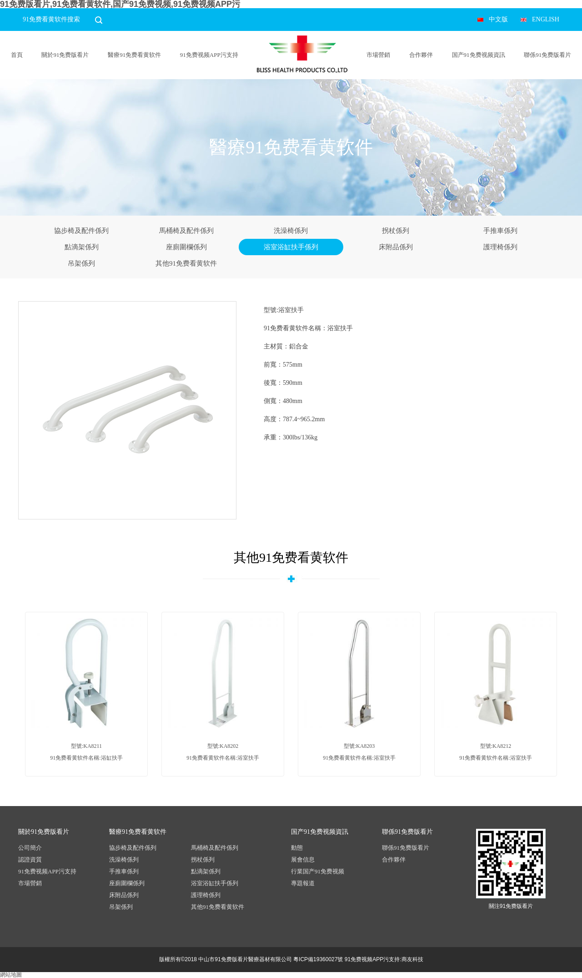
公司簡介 (30, 847)
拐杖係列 (395, 230)
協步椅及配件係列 (81, 230)
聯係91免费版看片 (547, 54)
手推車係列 (500, 230)
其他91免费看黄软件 (186, 263)
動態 (297, 847)
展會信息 (303, 859)
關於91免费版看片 (65, 54)
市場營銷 (378, 54)
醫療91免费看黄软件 (134, 54)
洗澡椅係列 (291, 230)
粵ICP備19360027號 (318, 959)
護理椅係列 (500, 247)
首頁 (17, 54)
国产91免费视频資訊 (478, 54)
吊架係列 (81, 263)
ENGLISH (545, 19)
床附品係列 (396, 247)
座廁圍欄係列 (186, 247)
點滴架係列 (82, 247)
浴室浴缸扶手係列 (291, 247)
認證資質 (30, 859)
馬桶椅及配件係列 (186, 230)
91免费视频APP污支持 (209, 54)
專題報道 (303, 883)
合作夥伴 (421, 54)
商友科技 (412, 959)
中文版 (498, 19)
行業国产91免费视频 (317, 871)
